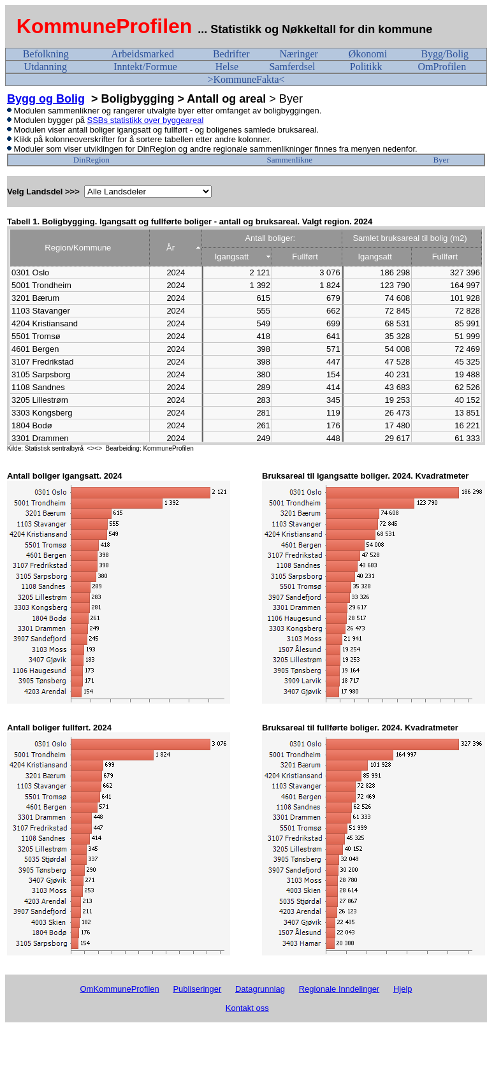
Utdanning (45, 66)
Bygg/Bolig (445, 53)
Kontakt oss (247, 1008)
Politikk (366, 66)
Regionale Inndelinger (339, 989)
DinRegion (91, 159)
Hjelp (402, 989)
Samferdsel (292, 66)
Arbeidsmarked (142, 53)
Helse (226, 66)
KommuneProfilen (105, 26)
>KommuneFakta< (245, 79)
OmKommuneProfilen (119, 989)
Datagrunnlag (260, 989)
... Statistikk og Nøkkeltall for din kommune (316, 29)
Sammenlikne (290, 159)
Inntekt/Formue (145, 66)
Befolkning (46, 53)
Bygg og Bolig (46, 98)
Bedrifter (231, 53)
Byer (441, 159)
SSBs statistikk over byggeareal (145, 120)
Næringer (298, 53)
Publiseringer (197, 989)
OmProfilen (442, 66)
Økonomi (368, 53)
